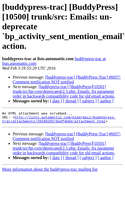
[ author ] (106, 101)
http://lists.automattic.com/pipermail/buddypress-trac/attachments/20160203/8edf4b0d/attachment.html (59, 121)
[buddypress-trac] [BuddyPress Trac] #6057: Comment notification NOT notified (67, 79)
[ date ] (56, 101)
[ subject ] (88, 101)
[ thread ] (71, 101)
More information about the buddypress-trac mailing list (49, 171)
